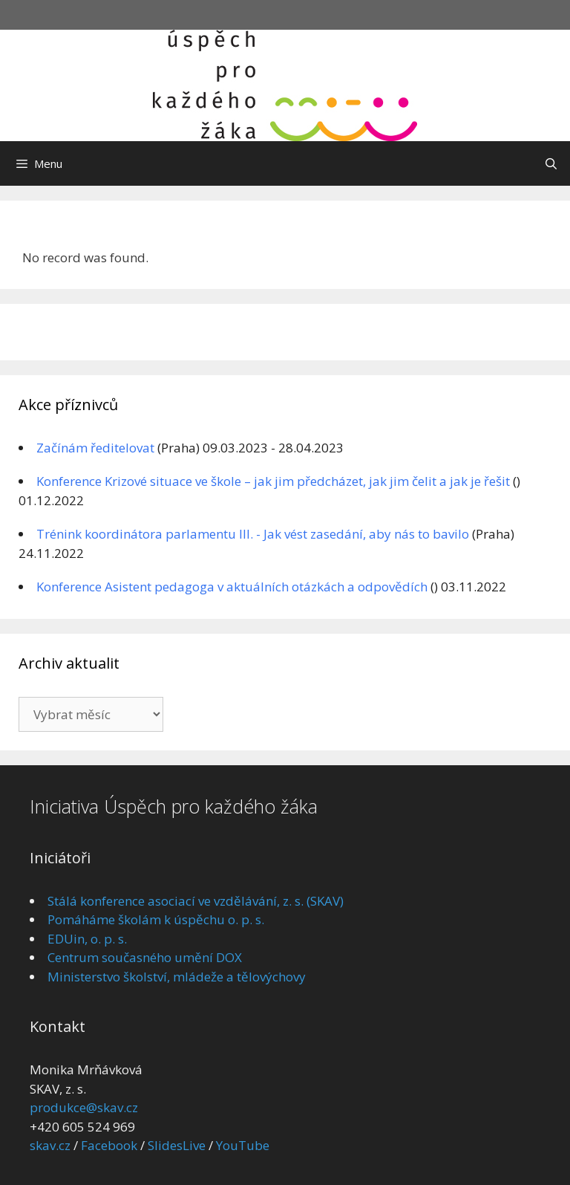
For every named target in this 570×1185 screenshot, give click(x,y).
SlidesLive (177, 1145)
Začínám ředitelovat (95, 447)
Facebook (109, 1145)
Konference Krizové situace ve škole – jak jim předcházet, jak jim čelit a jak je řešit (273, 481)
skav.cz (50, 1145)
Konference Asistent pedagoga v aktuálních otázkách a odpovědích (232, 586)
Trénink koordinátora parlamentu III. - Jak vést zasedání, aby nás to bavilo (252, 533)
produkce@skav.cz (84, 1107)
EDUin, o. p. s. (87, 938)
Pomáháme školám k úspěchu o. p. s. (156, 919)
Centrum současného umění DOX (145, 957)
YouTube (242, 1145)
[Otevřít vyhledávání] (551, 163)
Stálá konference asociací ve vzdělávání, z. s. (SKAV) (196, 900)
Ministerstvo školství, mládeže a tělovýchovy (177, 976)
